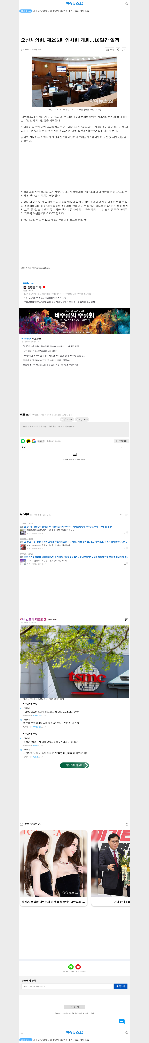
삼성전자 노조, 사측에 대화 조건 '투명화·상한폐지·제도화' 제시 (55, 753)
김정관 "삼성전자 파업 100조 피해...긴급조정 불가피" (50, 742)
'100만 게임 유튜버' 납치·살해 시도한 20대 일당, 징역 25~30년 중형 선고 (54, 355)
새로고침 (42, 339)
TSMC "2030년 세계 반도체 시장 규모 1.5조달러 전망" (51, 712)
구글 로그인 (34, 441)
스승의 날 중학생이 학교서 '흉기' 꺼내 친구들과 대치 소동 (61, 11)
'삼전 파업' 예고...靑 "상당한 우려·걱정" (39, 351)
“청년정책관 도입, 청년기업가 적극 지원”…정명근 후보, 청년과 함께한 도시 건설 (60, 302)
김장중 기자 (34, 287)
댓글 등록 (123, 441)
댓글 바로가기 (122, 1021)
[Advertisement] (74, 25)
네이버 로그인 (23, 441)
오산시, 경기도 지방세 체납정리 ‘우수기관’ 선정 (45, 298)
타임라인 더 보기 (74, 765)
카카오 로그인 (28, 441)
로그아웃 (41, 441)
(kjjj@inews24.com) (42, 268)
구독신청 (121, 986)
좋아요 (44, 287)
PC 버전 (74, 1007)
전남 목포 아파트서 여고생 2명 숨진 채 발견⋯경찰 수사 (47, 360)
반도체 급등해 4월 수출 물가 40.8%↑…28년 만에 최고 (51, 723)
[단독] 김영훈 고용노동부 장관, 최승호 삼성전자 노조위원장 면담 (51, 346)
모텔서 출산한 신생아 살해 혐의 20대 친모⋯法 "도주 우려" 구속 (50, 365)
